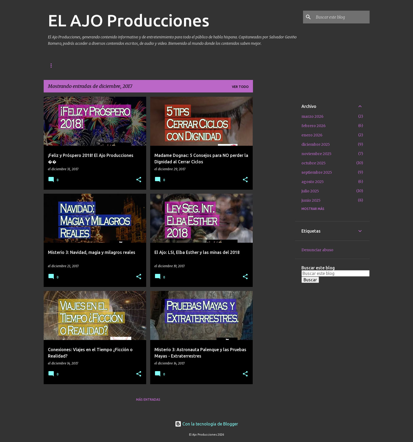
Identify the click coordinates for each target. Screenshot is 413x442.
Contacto (79, 65)
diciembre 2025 (315, 144)
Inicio (53, 65)
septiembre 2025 (316, 172)
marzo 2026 (312, 116)
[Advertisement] (274, 177)
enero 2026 (311, 135)
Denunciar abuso (317, 250)
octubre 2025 (313, 163)
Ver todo (240, 86)
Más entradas (148, 399)
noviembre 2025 (316, 153)
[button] (139, 180)
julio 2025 (310, 191)
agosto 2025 (312, 181)
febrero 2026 (313, 125)
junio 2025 (311, 200)
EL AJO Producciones (128, 20)
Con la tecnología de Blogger (206, 423)
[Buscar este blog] (342, 17)
